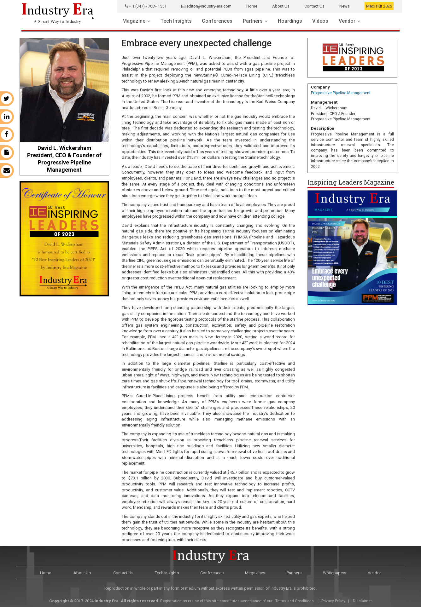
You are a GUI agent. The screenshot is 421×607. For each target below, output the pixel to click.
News (344, 6)
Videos (320, 21)
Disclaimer (362, 601)
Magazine (133, 21)
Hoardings (290, 21)
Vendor (347, 21)
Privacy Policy (333, 601)
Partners (253, 21)
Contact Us (314, 6)
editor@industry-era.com (206, 6)
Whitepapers (334, 572)
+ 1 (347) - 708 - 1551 (146, 6)
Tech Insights (176, 21)
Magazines (255, 572)
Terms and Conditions (294, 601)
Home (251, 6)
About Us (280, 6)
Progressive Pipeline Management (341, 93)
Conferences (217, 21)
